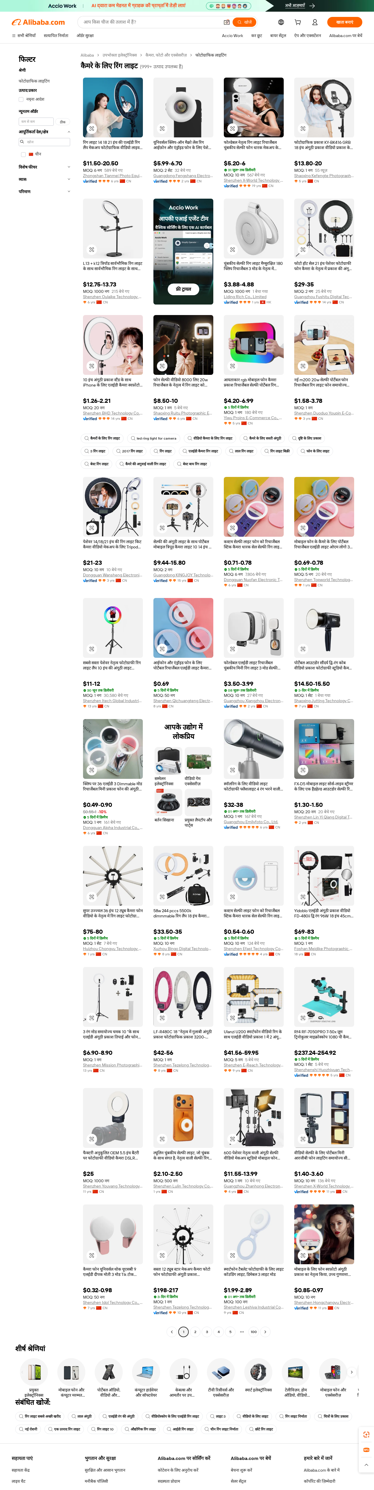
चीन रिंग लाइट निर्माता (221, 1429)
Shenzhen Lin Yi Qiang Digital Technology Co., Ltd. (324, 817)
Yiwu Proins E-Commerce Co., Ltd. (254, 417)
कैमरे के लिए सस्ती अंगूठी (262, 438)
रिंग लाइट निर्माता (293, 1416)
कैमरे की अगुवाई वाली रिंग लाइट (143, 464)
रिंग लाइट (163, 451)
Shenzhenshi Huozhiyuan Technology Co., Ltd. (324, 1069)
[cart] (299, 23)
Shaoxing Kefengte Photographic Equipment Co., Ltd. (324, 175)
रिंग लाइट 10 (102, 1429)
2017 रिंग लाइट (129, 451)
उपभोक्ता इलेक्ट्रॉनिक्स (120, 55)
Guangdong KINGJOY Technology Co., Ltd (183, 575)
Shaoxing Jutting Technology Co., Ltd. (324, 700)
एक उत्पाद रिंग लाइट (64, 1429)
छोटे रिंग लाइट (261, 1429)
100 (254, 1332)
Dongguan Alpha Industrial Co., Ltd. (113, 827)
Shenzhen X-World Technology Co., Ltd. (254, 180)
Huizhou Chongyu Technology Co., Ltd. (113, 948)
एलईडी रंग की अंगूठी (118, 1416)
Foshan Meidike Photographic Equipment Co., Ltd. (324, 948)
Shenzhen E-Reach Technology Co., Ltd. (254, 1065)
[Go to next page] (265, 1332)
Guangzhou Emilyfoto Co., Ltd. (251, 821)
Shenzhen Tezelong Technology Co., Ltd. (183, 1065)
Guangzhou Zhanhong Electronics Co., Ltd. (254, 1186)
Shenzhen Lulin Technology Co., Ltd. (183, 1186)
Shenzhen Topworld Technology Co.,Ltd (324, 579)
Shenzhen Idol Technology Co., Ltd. (113, 1302)
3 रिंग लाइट (94, 451)
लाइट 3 (218, 1416)
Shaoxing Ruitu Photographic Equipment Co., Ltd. (183, 413)
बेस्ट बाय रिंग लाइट (192, 464)
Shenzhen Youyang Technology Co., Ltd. (113, 1186)
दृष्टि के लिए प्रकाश (306, 438)
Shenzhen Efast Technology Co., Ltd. (254, 948)
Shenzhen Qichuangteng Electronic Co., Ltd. (183, 700)
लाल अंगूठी (81, 1416)
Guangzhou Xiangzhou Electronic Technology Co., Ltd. (254, 700)
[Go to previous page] (172, 1332)
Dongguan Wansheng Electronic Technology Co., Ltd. (113, 575)
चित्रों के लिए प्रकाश (333, 1416)
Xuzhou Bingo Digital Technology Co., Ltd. (183, 948)
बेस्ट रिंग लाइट (96, 464)
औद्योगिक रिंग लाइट (140, 1429)
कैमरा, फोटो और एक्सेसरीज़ (166, 55)
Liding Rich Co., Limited (245, 296)
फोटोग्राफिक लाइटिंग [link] (210, 55)
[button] (91, 128)
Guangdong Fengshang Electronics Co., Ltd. (183, 175)
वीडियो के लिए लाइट (252, 1416)
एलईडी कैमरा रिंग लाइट (200, 451)
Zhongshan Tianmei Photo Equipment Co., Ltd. (113, 175)
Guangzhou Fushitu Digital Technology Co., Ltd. (324, 296)
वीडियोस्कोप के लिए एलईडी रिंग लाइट (172, 1416)
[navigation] (44, 694)
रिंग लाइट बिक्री (277, 451)
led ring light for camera (153, 438)
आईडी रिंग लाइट (180, 1429)
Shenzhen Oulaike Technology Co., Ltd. (113, 296)
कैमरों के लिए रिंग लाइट (102, 438)
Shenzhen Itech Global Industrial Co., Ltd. (113, 700)
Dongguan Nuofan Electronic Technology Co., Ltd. (254, 579)
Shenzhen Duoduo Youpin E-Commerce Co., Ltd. (324, 413)
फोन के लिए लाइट (315, 451)
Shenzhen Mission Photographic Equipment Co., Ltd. (113, 1065)
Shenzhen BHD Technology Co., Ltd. (113, 413)
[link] (366, 1434)
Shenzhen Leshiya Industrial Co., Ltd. (254, 1307)
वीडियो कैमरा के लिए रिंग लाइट (210, 438)
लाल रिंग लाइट (241, 451)
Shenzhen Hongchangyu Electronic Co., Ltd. (324, 1302)
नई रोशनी (28, 1429)
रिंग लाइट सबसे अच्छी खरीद (39, 1416)
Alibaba (87, 55)
